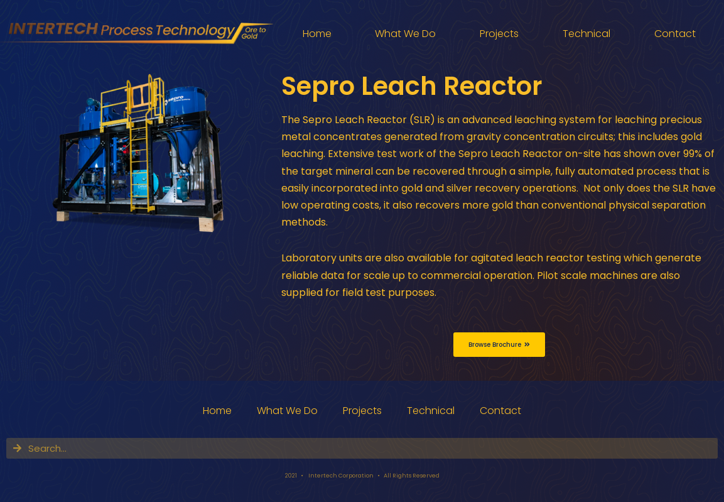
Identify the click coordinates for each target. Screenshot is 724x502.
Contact (675, 33)
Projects (499, 33)
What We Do (405, 33)
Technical (586, 33)
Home (317, 33)
